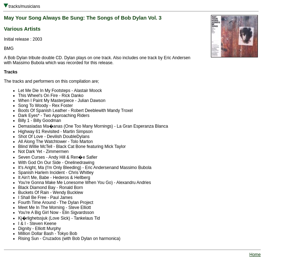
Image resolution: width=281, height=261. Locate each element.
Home (255, 254)
